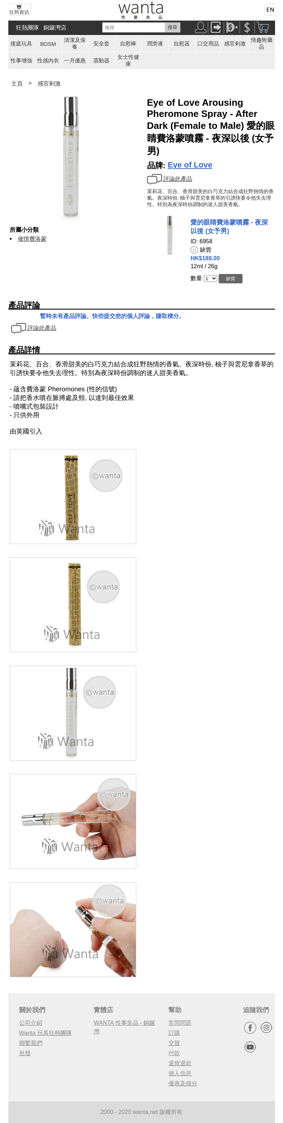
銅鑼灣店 (55, 28)
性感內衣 (48, 60)
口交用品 (208, 43)
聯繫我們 (30, 1043)
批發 (25, 1053)
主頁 (17, 83)
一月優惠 (75, 60)
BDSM (48, 44)
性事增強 (21, 60)
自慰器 (181, 43)
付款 (174, 1053)
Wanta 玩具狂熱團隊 (45, 1033)
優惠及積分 (182, 1083)
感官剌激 (235, 43)
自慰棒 (128, 43)
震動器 (101, 60)
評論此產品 (169, 179)
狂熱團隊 (27, 28)
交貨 (174, 1043)
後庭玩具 (21, 43)
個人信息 (180, 1073)
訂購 (174, 1033)
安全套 (101, 43)
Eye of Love (190, 164)
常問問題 (180, 1023)
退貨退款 (180, 1063)
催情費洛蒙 (32, 239)
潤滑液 (155, 43)
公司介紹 (30, 1023)
